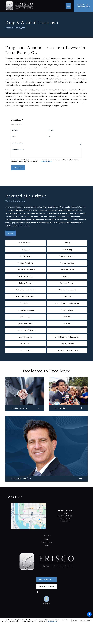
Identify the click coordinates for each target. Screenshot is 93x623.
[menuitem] (46, 539)
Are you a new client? (18, 143)
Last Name (51, 130)
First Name (15, 130)
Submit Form (18, 168)
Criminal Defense (46, 542)
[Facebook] (37, 592)
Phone (13, 136)
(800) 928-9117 (83, 7)
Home (46, 539)
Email (49, 136)
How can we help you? (18, 149)
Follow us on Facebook (46, 586)
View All (10, 233)
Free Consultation (45, 579)
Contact (46, 545)
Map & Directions (65, 518)
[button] (89, 614)
